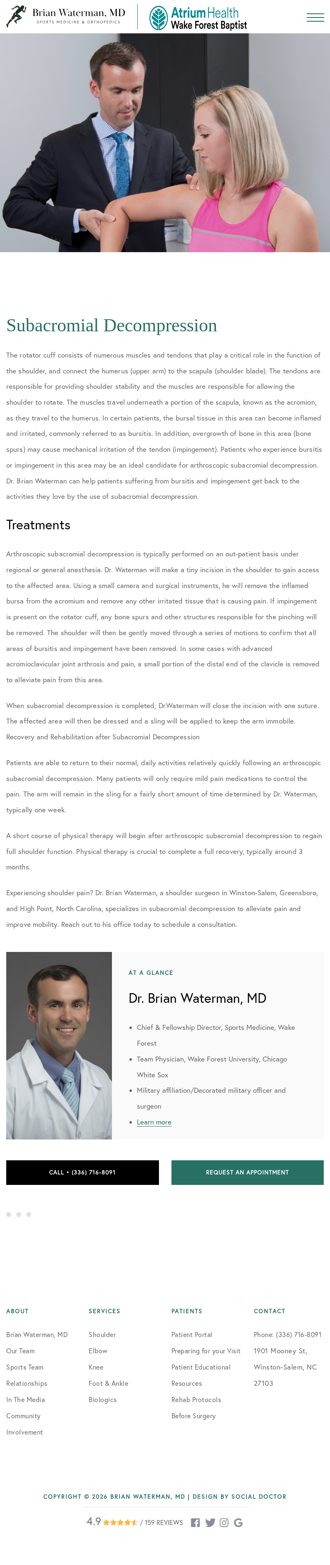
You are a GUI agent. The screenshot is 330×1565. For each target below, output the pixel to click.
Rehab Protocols (196, 1399)
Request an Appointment (247, 1172)
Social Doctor (259, 1496)
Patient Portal (192, 1334)
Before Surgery (193, 1416)
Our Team (20, 1351)
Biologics (103, 1399)
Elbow (98, 1351)
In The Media (25, 1399)
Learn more (154, 1121)
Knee (96, 1367)
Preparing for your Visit (206, 1351)
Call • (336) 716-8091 (82, 1172)
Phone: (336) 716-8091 (288, 1334)
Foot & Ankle (108, 1383)
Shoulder (102, 1334)
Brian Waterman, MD (37, 1334)
